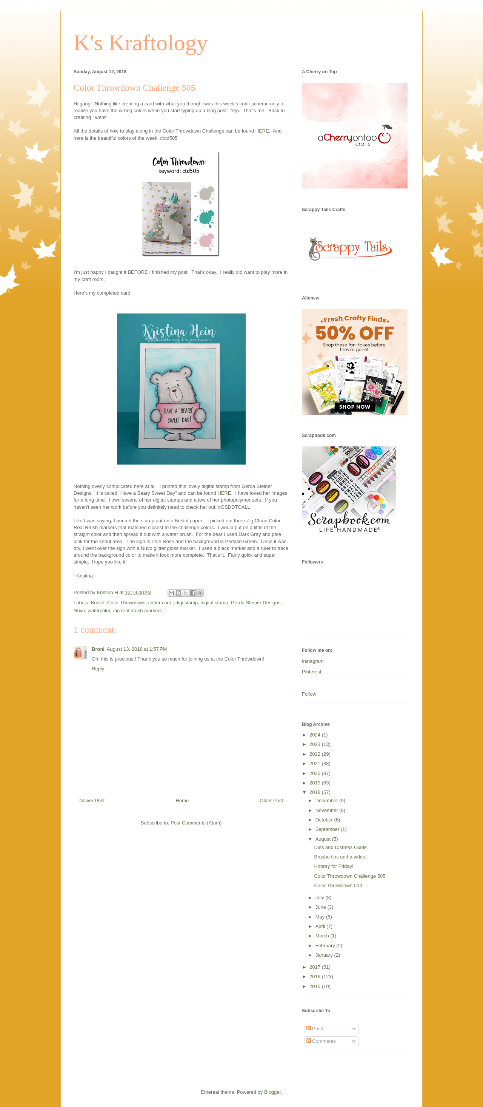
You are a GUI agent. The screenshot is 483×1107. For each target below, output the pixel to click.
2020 (315, 773)
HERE (262, 131)
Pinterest (311, 672)
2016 (315, 976)
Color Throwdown (126, 602)
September (328, 829)
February (326, 945)
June (321, 907)
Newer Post (92, 800)
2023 (315, 744)
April (321, 926)
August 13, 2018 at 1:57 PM (137, 649)
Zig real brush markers (137, 610)
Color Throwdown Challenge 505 (349, 876)
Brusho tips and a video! (340, 857)
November (327, 810)
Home (182, 800)
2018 (315, 792)
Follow (309, 694)
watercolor (99, 610)
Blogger (272, 1092)
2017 (315, 967)
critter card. (160, 602)
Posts (315, 1028)
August (323, 839)
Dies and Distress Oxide (340, 847)
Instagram (313, 661)
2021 (315, 763)
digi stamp (186, 602)
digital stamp (214, 602)
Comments (321, 1041)
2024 (315, 735)
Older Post (271, 800)
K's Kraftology (141, 42)
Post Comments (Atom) (196, 823)
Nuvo (79, 610)
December (327, 800)
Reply (98, 669)
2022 (315, 754)
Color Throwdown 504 (338, 885)
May (320, 917)
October (324, 820)
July (320, 897)
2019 (315, 783)
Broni (98, 649)
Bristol (98, 602)
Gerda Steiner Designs (256, 602)
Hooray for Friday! (333, 866)
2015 (315, 986)
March (323, 936)
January (324, 955)
